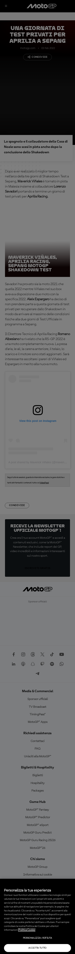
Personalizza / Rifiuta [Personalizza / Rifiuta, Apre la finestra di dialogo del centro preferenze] (37, 938)
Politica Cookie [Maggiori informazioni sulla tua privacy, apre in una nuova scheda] (27, 930)
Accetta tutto (37, 948)
